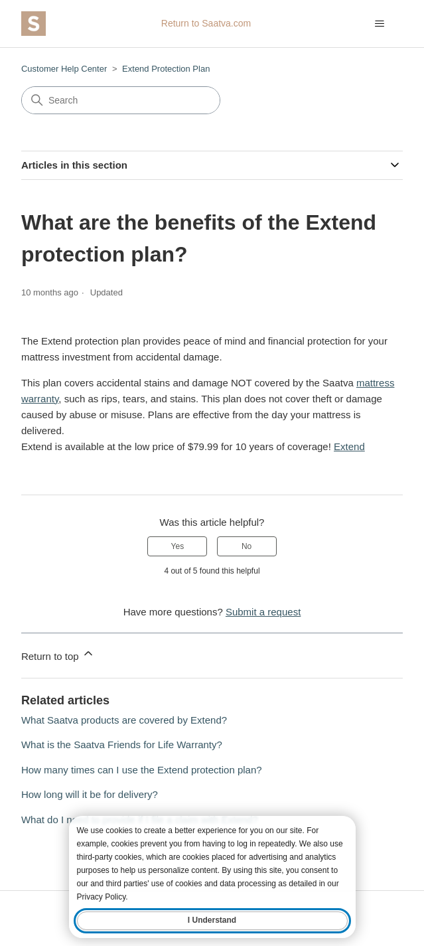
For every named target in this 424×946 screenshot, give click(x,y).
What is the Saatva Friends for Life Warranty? (121, 744)
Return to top (58, 654)
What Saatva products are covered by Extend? (124, 720)
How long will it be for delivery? (89, 794)
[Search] (121, 100)
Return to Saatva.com (206, 23)
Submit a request (263, 611)
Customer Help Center (64, 69)
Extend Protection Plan (166, 69)
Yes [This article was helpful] (177, 546)
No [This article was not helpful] (246, 546)
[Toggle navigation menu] (379, 24)
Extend (349, 446)
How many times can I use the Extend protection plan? (141, 769)
